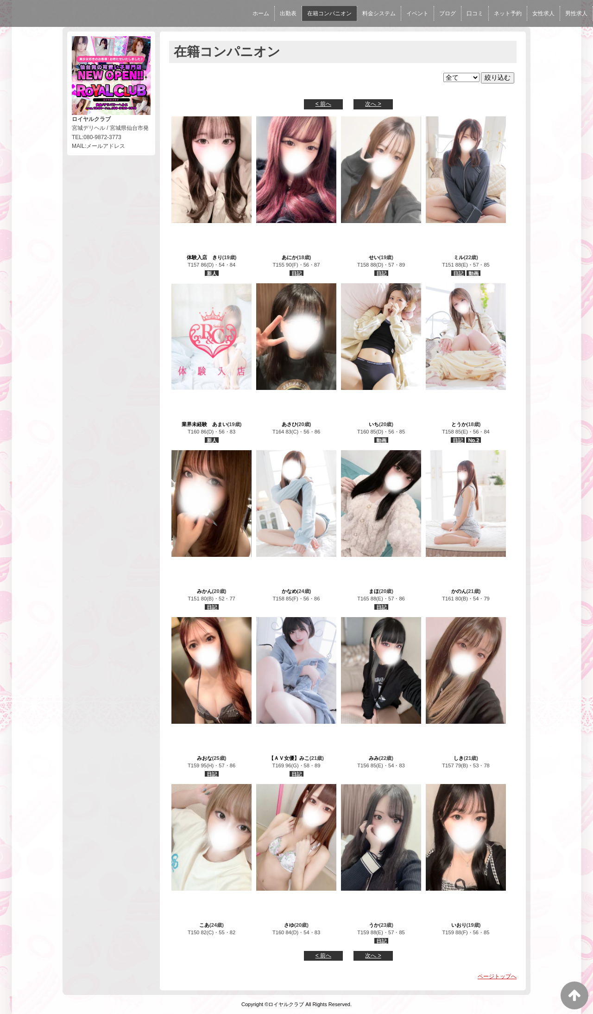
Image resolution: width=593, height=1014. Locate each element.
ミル (459, 257)
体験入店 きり (204, 257)
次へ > (373, 104)
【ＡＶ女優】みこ (289, 758)
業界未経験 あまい (204, 424)
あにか (289, 257)
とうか (459, 424)
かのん (459, 591)
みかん (204, 591)
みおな (204, 758)
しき (459, 758)
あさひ (289, 424)
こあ (204, 925)
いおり (459, 925)
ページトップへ (497, 976)
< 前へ (323, 104)
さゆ (289, 925)
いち (374, 424)
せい (374, 257)
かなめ (289, 591)
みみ (374, 758)
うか (374, 925)
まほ (374, 591)
